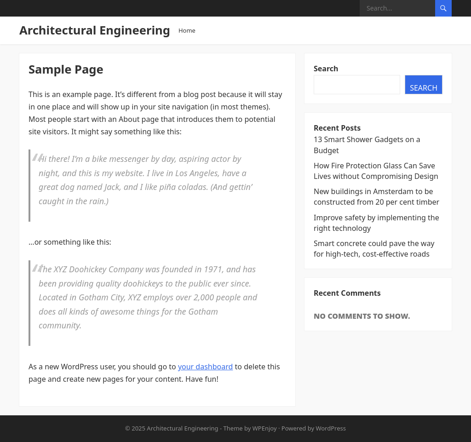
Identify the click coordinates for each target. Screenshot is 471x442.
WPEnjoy (265, 428)
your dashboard (205, 367)
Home (186, 30)
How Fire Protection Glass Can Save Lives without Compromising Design (376, 171)
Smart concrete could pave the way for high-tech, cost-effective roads (374, 248)
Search (326, 68)
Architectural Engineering (94, 30)
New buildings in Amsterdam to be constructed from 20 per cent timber (376, 196)
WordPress (331, 428)
